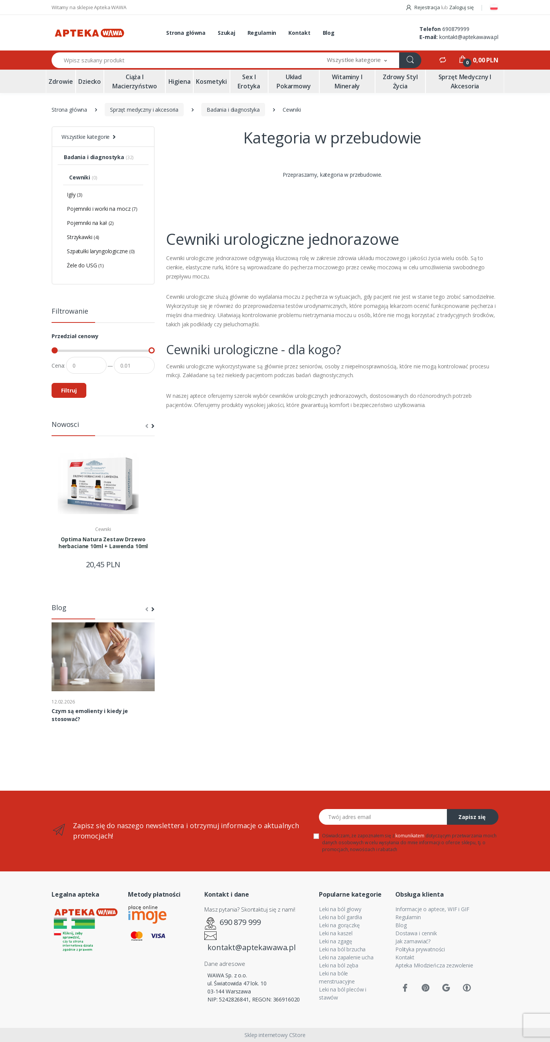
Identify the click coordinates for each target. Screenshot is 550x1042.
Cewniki (103, 529)
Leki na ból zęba (338, 965)
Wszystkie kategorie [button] (85, 136)
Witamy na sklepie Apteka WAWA (89, 7)
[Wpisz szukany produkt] (183, 60)
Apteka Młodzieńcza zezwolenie (434, 965)
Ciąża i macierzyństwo (134, 81)
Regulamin (262, 32)
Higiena (179, 81)
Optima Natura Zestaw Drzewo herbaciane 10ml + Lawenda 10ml (103, 543)
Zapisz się (471, 817)
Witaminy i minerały (347, 81)
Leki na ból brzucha (342, 949)
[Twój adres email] (383, 817)
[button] (357, 60)
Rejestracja (423, 7)
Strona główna (185, 32)
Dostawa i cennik (416, 933)
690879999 (455, 29)
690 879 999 (240, 922)
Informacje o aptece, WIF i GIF (432, 909)
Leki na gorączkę (339, 925)
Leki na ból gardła (340, 917)
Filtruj (69, 390)
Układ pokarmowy (294, 81)
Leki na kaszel (336, 933)
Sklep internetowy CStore (275, 1035)
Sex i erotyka (249, 81)
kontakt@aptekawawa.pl (468, 37)
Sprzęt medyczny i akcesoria (465, 81)
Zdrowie (61, 81)
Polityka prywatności (420, 949)
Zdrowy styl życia (400, 81)
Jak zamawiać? (412, 941)
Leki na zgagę (335, 941)
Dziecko (89, 81)
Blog (329, 32)
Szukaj (226, 32)
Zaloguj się (461, 7)
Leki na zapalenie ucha (346, 957)
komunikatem (409, 835)
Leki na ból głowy (340, 909)
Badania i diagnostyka (233, 109)
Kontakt (299, 32)
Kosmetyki (211, 81)
